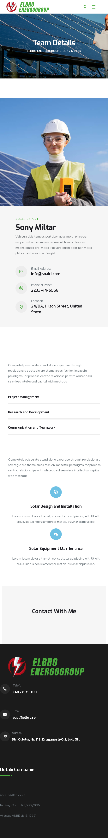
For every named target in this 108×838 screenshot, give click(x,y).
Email (16, 711)
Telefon (18, 685)
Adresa (17, 733)
